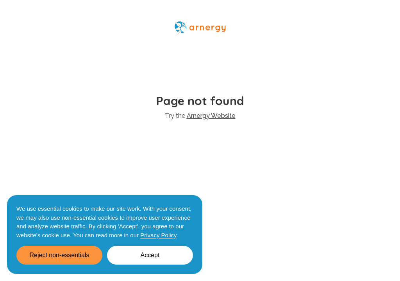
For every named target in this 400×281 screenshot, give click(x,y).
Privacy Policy (158, 235)
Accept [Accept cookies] (150, 255)
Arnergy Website (211, 115)
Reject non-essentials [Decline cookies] (59, 255)
